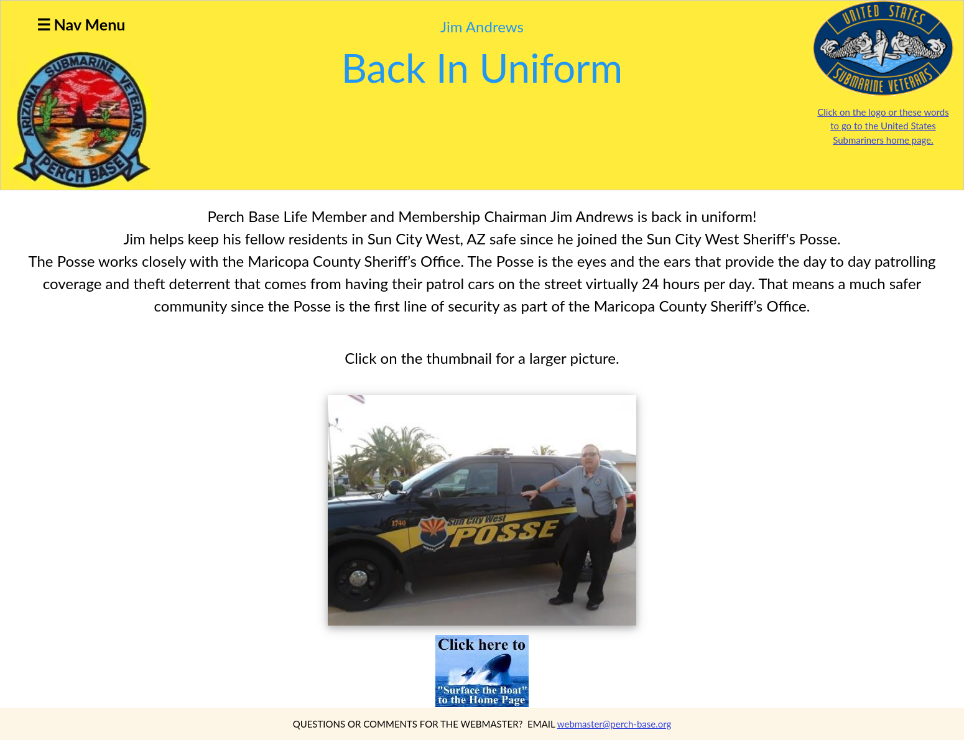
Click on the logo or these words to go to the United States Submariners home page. (882, 126)
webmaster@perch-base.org (614, 723)
